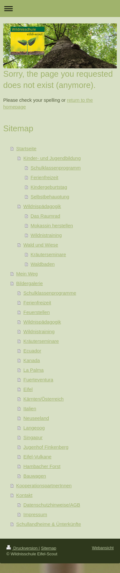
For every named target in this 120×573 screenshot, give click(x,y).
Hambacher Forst (41, 466)
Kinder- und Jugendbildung (52, 158)
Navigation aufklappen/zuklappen (60, 8)
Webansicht (103, 547)
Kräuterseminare (48, 254)
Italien (29, 408)
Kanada (31, 360)
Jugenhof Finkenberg (45, 447)
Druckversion (22, 548)
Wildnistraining (46, 235)
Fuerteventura (38, 379)
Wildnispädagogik (42, 206)
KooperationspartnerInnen (44, 485)
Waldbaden (43, 264)
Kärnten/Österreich (43, 399)
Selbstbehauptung (50, 196)
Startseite (26, 148)
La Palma (33, 370)
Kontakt (24, 495)
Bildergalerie (29, 283)
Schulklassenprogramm (56, 167)
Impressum (35, 514)
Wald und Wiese (40, 244)
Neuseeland (36, 418)
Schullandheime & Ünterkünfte (48, 524)
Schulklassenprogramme (49, 293)
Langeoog (34, 427)
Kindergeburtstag (49, 187)
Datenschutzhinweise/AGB (51, 505)
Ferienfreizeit (45, 177)
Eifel (28, 389)
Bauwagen (34, 476)
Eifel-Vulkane (37, 456)
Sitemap (48, 548)
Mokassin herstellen (52, 225)
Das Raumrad (45, 216)
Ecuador (32, 350)
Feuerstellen (36, 312)
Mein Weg (27, 273)
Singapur (33, 437)
